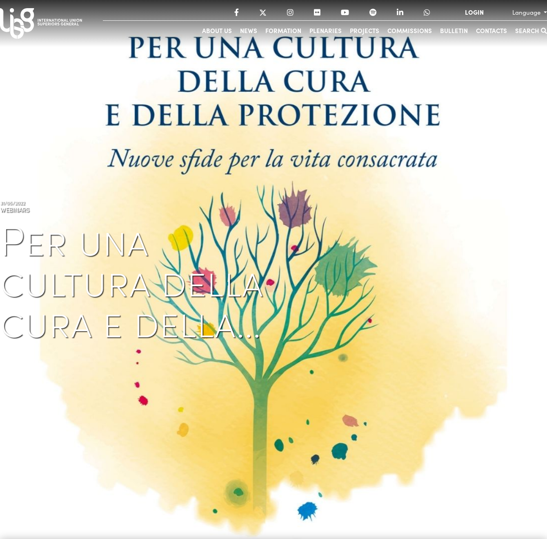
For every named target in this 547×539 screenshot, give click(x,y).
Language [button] (527, 12)
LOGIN (474, 12)
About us (217, 30)
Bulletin (454, 30)
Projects (364, 30)
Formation (283, 30)
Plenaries (325, 30)
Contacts (491, 30)
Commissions (409, 30)
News (248, 30)
